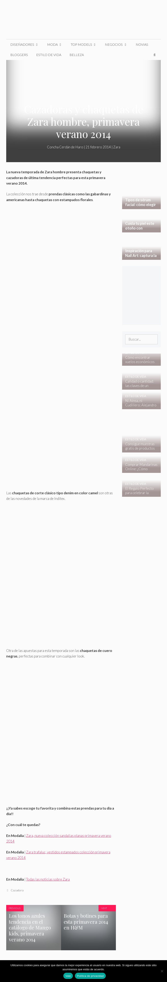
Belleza (77, 55)
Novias (142, 44)
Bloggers (19, 55)
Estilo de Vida (48, 55)
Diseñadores (26, 44)
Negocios (118, 44)
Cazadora (17, 890)
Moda (57, 44)
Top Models (86, 44)
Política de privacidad (90, 975)
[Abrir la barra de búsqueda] (154, 55)
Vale (68, 975)
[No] (162, 971)
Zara (116, 147)
